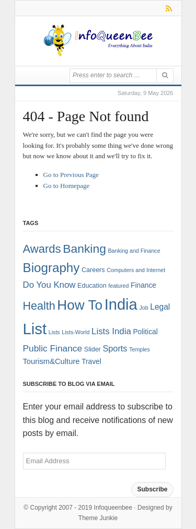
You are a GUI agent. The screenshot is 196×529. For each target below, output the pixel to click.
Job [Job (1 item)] (143, 307)
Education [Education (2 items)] (92, 285)
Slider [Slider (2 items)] (92, 349)
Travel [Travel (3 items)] (91, 362)
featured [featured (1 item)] (118, 286)
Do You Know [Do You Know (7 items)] (49, 285)
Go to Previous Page (71, 175)
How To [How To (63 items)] (79, 305)
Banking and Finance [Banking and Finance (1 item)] (134, 251)
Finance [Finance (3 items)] (143, 285)
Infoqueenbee (113, 507)
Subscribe (152, 489)
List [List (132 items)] (35, 328)
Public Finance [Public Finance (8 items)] (53, 348)
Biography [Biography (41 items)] (51, 268)
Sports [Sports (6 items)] (114, 348)
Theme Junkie (98, 518)
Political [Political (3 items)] (145, 332)
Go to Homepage (66, 186)
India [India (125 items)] (121, 304)
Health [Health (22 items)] (39, 306)
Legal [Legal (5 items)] (160, 306)
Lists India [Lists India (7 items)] (111, 331)
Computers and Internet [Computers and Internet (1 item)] (136, 270)
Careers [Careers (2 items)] (93, 270)
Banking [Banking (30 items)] (84, 248)
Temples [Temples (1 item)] (139, 349)
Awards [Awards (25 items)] (42, 248)
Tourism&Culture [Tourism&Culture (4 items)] (51, 361)
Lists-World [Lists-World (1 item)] (75, 332)
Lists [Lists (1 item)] (54, 332)
